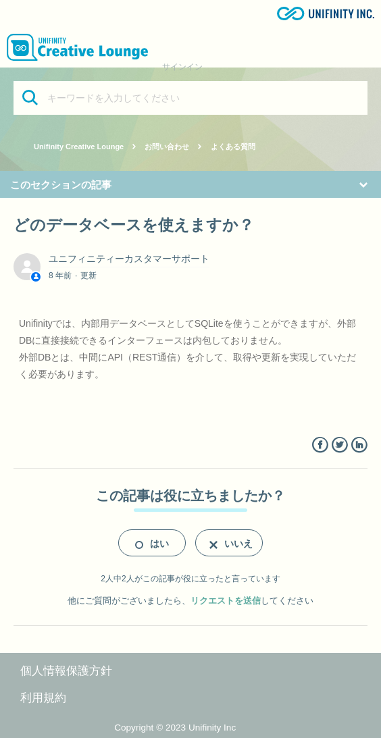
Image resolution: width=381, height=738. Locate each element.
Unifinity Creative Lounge (79, 146)
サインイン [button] (182, 67)
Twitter (339, 445)
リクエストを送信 (225, 601)
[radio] (152, 542)
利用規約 (43, 697)
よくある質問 (233, 146)
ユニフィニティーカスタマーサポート (129, 258)
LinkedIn (359, 445)
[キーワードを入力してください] (190, 98)
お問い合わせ (167, 146)
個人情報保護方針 (66, 670)
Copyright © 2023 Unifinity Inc (175, 727)
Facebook (319, 445)
